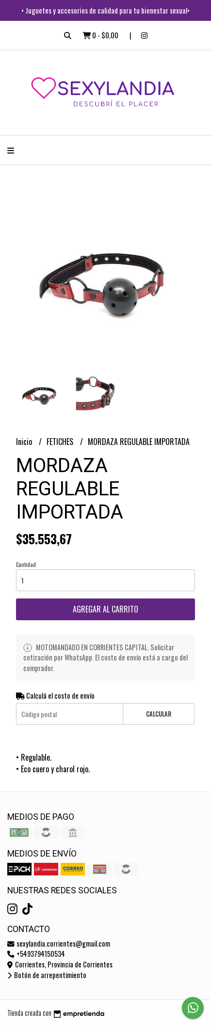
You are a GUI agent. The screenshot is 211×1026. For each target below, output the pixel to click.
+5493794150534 (36, 954)
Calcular (158, 714)
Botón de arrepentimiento (46, 975)
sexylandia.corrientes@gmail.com (58, 943)
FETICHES (61, 441)
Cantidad (26, 564)
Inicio (25, 441)
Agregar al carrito (105, 609)
